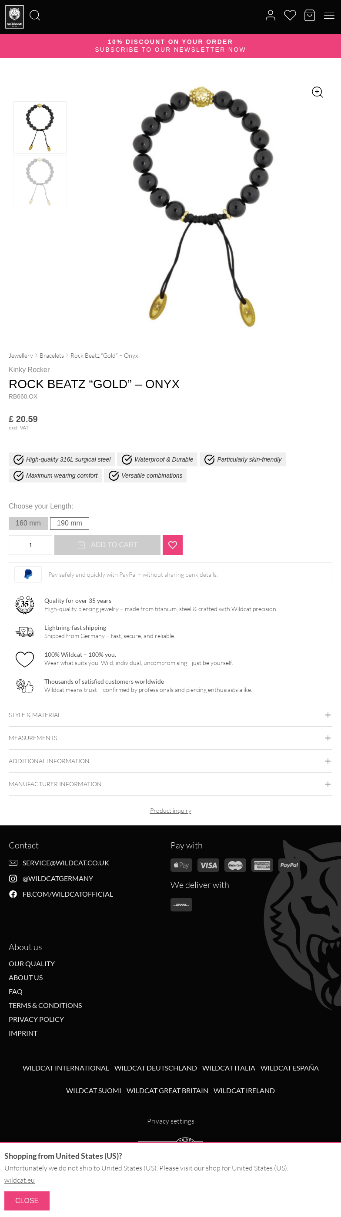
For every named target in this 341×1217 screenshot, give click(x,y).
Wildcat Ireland (244, 1090)
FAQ (16, 991)
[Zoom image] (317, 92)
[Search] (2, 0)
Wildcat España (290, 1067)
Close (27, 1200)
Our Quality (32, 963)
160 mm (28, 523)
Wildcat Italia (228, 1067)
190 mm (69, 523)
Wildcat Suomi (93, 1090)
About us (26, 977)
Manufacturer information (170, 784)
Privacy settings (170, 1121)
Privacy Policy (36, 1019)
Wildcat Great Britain (167, 1090)
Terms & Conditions (45, 1005)
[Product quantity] (30, 545)
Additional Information (170, 761)
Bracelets (52, 355)
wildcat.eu (19, 1180)
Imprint (23, 1033)
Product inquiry (170, 810)
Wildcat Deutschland (155, 1067)
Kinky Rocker (29, 369)
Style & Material (170, 715)
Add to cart (107, 545)
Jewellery (21, 355)
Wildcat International (66, 1067)
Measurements (170, 738)
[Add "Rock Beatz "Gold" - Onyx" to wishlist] (173, 545)
